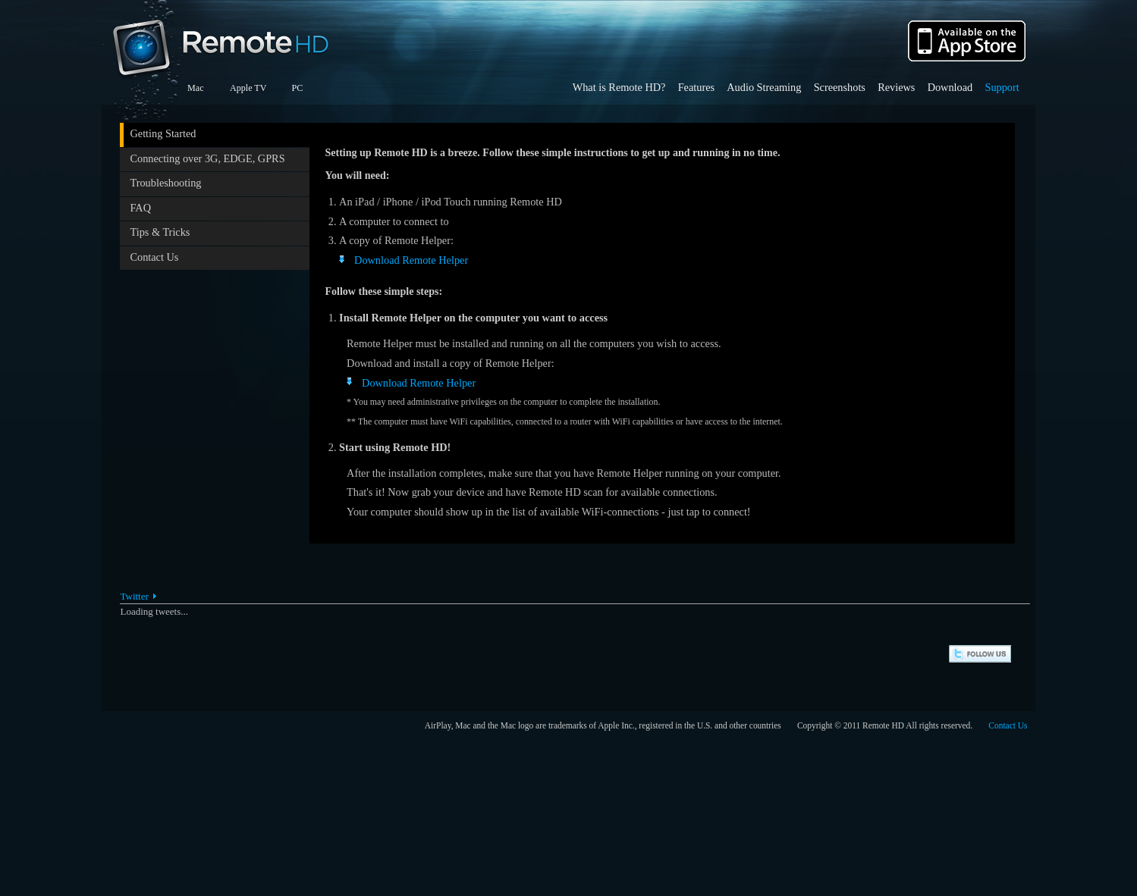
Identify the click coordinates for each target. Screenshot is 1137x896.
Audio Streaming (764, 87)
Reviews (896, 87)
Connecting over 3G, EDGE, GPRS (207, 158)
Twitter (134, 596)
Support (1002, 87)
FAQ (140, 208)
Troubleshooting (165, 183)
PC (297, 88)
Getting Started (163, 133)
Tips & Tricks (160, 232)
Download (950, 87)
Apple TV (248, 88)
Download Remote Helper (411, 260)
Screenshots (839, 87)
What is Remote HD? (619, 87)
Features (696, 87)
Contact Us (154, 257)
